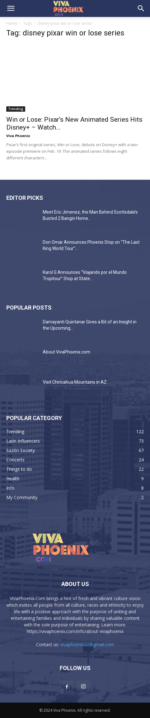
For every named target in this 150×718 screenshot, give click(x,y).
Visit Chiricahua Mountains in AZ (75, 382)
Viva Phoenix (18, 135)
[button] (11, 8)
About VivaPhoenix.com (66, 351)
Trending (15, 109)
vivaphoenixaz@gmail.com (87, 644)
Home (11, 23)
